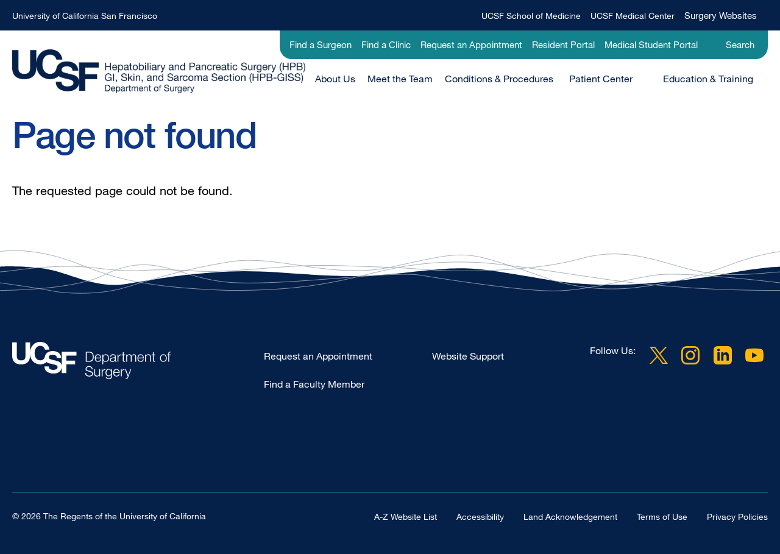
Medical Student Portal (651, 44)
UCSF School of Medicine (531, 15)
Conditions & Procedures (499, 79)
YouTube (754, 355)
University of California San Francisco (84, 15)
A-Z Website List (405, 516)
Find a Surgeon (320, 44)
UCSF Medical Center (632, 15)
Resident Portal (563, 44)
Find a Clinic (386, 44)
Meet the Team (400, 79)
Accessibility (480, 516)
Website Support (468, 356)
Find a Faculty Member (314, 384)
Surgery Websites (720, 15)
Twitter (658, 355)
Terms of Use (662, 516)
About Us (335, 79)
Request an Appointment (471, 44)
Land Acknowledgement (570, 516)
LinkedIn (722, 355)
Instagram (690, 355)
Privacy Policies (737, 516)
